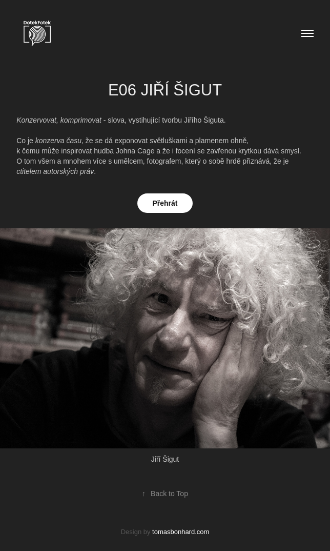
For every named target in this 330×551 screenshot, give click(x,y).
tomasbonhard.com (180, 532)
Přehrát (164, 203)
